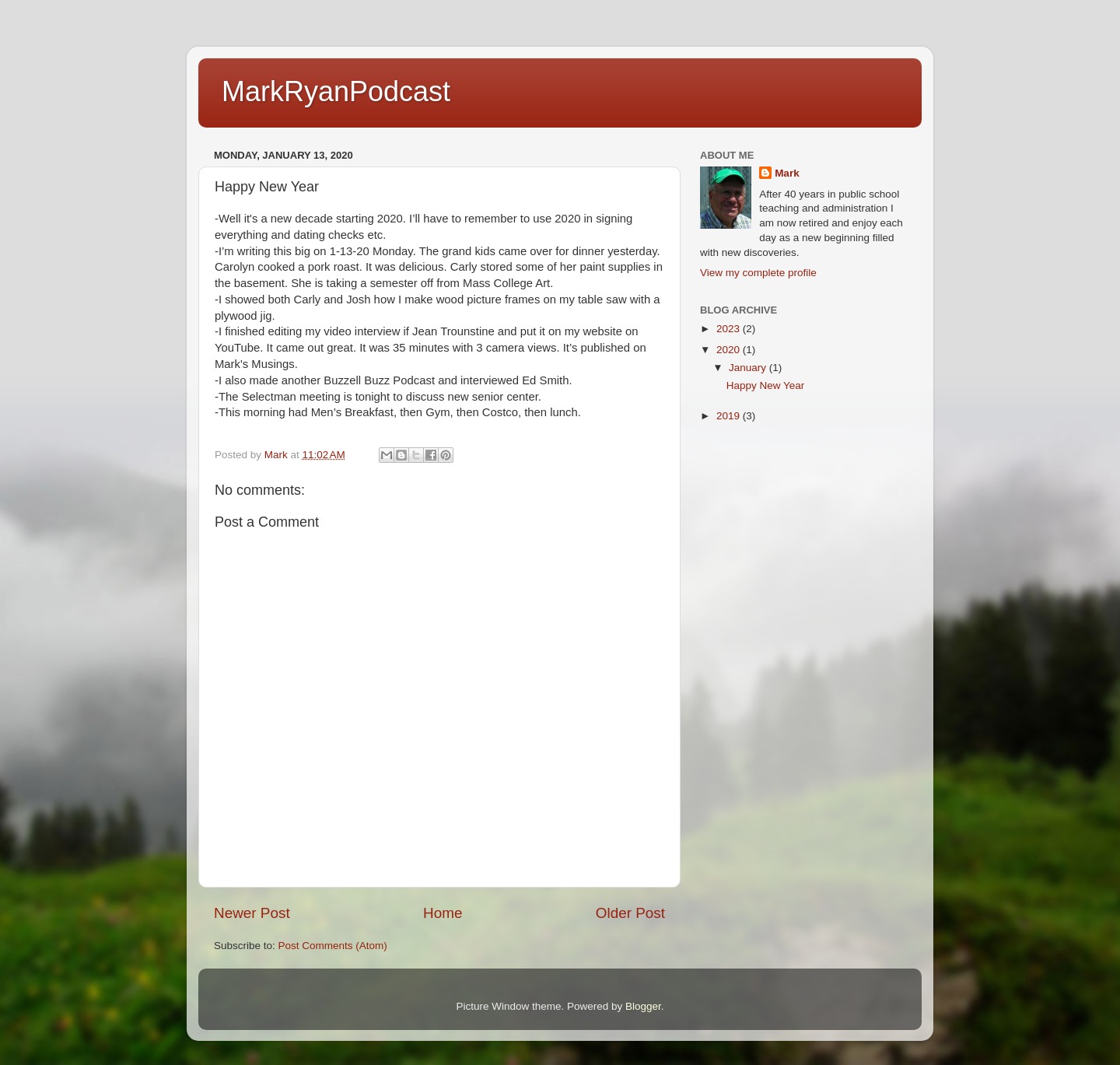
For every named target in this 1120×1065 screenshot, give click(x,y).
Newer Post (252, 913)
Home (442, 913)
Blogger (643, 1006)
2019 (729, 416)
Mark (787, 173)
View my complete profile (758, 273)
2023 (729, 329)
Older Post (630, 913)
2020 (729, 350)
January (749, 367)
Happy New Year (765, 385)
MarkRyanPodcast (336, 91)
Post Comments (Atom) (332, 945)
